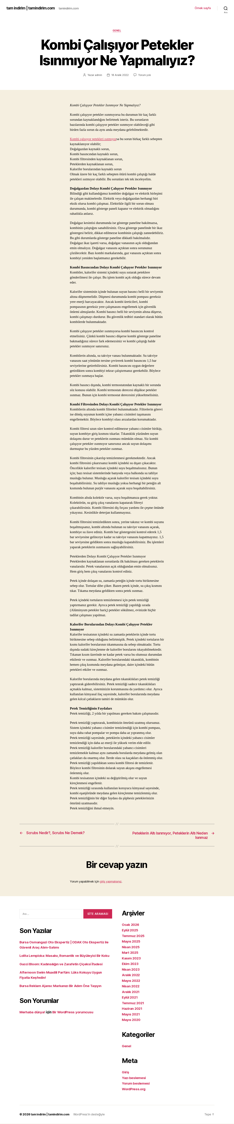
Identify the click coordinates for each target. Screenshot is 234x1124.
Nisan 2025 (131, 947)
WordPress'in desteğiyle (91, 1115)
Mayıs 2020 (131, 1020)
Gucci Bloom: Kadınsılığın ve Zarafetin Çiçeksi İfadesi (63, 970)
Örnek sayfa (203, 8)
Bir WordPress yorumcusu (74, 1018)
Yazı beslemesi (134, 1078)
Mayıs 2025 (131, 942)
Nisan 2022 (131, 987)
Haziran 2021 (132, 1009)
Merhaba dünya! (33, 1018)
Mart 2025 (130, 953)
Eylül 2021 (130, 998)
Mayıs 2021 (131, 1015)
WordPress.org (134, 1089)
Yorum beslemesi (136, 1084)
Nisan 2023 (131, 970)
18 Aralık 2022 (120, 75)
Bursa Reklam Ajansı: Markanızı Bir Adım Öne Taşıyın (62, 991)
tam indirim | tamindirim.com (31, 8)
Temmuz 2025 (133, 936)
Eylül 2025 (130, 931)
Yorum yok (144, 75)
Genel (117, 30)
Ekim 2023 (130, 964)
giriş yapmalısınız (111, 882)
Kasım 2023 (131, 959)
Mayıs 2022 (131, 981)
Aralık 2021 (131, 992)
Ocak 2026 (131, 925)
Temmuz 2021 (133, 1003)
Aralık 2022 (131, 975)
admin (98, 75)
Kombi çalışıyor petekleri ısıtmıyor (94, 139)
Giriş (126, 1073)
